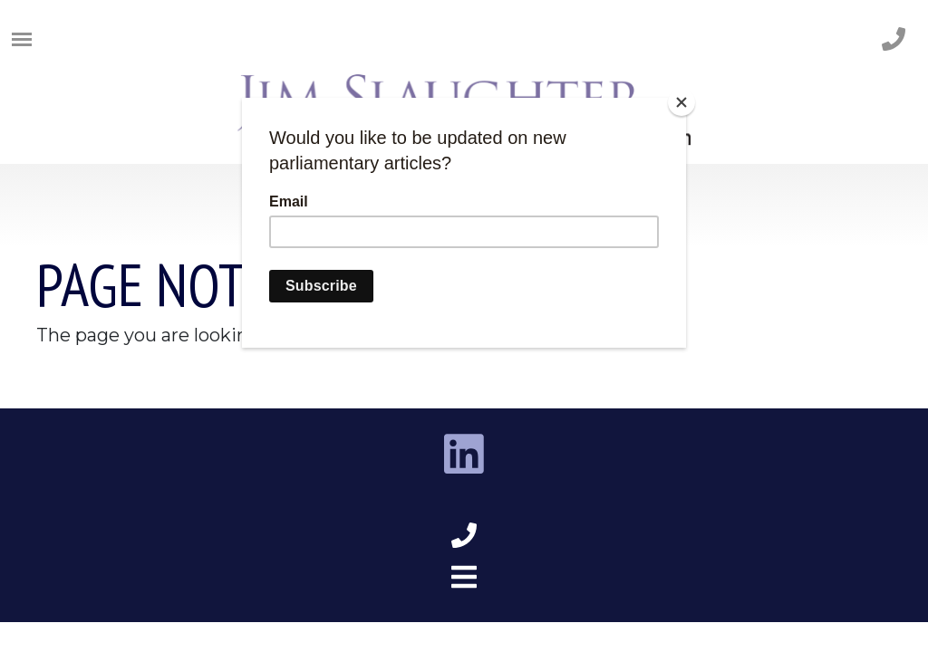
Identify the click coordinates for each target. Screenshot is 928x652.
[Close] (681, 102)
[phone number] (893, 40)
